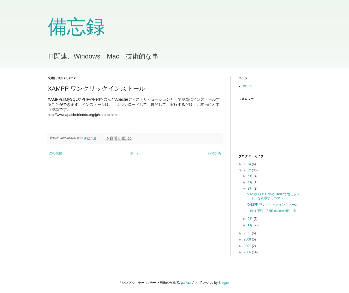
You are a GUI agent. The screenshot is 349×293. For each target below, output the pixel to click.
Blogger (224, 283)
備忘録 (76, 26)
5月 (251, 176)
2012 (248, 170)
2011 (248, 233)
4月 (251, 182)
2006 (248, 252)
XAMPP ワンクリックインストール (272, 204)
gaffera (186, 283)
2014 (248, 164)
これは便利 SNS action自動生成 (271, 211)
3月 (251, 188)
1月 (251, 225)
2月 (251, 219)
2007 (248, 246)
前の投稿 (214, 153)
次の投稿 (55, 153)
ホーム (135, 153)
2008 (248, 239)
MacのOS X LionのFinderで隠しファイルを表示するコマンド (273, 196)
